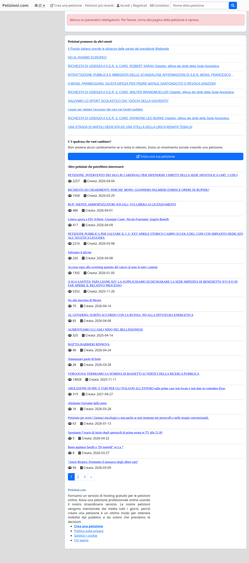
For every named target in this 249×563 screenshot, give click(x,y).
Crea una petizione (66, 5)
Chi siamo (81, 540)
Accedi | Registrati (132, 5)
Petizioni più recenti (99, 5)
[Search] (200, 5)
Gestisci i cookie (85, 535)
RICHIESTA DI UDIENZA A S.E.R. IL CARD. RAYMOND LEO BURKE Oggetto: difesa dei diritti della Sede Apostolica (148, 118)
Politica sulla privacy (88, 531)
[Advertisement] (31, 69)
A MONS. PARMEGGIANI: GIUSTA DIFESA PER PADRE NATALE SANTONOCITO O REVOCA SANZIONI (142, 83)
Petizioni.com (15, 5)
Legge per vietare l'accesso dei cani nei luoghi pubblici (105, 109)
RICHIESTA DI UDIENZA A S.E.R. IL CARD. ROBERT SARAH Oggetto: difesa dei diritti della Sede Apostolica (143, 66)
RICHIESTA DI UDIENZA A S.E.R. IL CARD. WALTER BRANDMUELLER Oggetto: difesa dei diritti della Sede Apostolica (151, 92)
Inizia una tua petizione (155, 156)
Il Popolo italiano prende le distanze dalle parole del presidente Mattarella (118, 48)
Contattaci (159, 5)
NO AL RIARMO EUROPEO (87, 57)
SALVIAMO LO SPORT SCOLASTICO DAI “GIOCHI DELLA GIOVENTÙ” (118, 101)
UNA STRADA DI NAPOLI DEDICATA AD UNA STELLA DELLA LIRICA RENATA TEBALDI (130, 127)
